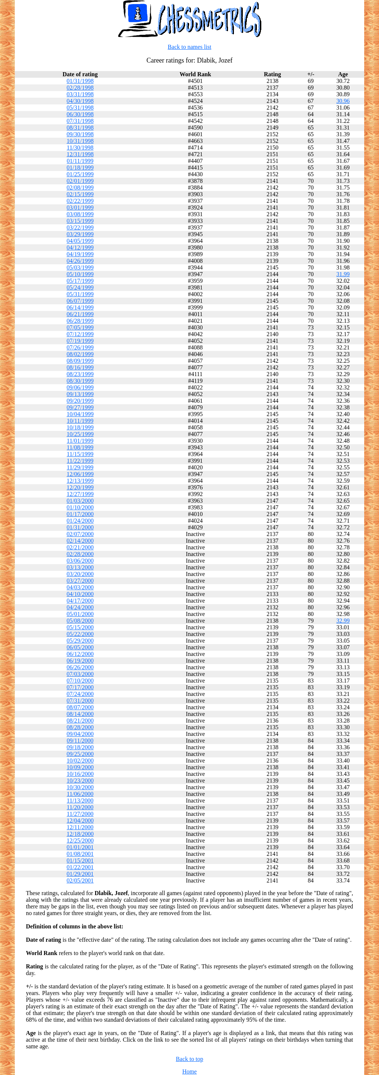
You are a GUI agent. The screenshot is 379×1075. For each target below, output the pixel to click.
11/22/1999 (80, 461)
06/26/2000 (80, 667)
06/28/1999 (80, 321)
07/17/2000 (80, 687)
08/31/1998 (80, 127)
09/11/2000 (80, 740)
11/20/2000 (80, 807)
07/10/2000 (80, 680)
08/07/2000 (80, 707)
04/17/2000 (80, 600)
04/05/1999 (80, 241)
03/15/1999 (80, 221)
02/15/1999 (80, 194)
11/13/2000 (80, 800)
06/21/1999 (80, 314)
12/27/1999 (80, 494)
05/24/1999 (80, 287)
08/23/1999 (80, 374)
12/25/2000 (80, 840)
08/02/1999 (80, 354)
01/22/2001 (80, 867)
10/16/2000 (80, 774)
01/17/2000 (80, 514)
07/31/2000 (80, 700)
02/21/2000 (80, 547)
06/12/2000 (80, 654)
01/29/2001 (80, 874)
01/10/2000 (80, 507)
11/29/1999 (80, 467)
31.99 (343, 274)
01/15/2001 (80, 860)
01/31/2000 (80, 527)
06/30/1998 (80, 114)
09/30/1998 (80, 134)
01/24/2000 (80, 521)
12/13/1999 (80, 481)
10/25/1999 (80, 434)
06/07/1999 (80, 301)
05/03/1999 (80, 267)
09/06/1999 (80, 387)
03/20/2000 (80, 574)
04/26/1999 (80, 261)
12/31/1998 (80, 154)
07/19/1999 (80, 341)
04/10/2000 (80, 594)
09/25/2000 (80, 754)
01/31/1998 (80, 81)
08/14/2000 (80, 714)
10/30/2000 (80, 787)
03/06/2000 (80, 560)
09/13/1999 (80, 394)
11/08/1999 (80, 447)
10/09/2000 (80, 767)
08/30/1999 (80, 381)
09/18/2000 (80, 747)
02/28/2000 (80, 554)
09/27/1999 (80, 407)
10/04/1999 (80, 414)
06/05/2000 (80, 647)
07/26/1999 (80, 347)
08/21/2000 (80, 720)
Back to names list (189, 47)
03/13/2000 (80, 567)
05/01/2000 (80, 614)
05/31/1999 (80, 294)
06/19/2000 (80, 660)
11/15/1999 (80, 454)
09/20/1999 (80, 401)
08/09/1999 (80, 361)
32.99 (343, 620)
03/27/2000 (80, 580)
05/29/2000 (80, 640)
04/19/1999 (80, 254)
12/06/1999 (80, 474)
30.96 (343, 101)
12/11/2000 (80, 827)
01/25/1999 (80, 174)
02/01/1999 (80, 181)
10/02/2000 (80, 760)
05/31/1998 (80, 107)
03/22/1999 (80, 227)
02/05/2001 (80, 880)
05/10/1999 (80, 274)
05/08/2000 (80, 620)
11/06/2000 (80, 794)
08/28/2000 (80, 727)
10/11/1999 (80, 421)
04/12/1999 (80, 247)
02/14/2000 (80, 541)
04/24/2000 (80, 607)
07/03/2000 (80, 674)
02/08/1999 (80, 187)
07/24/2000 (80, 694)
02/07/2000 (80, 534)
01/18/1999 (80, 167)
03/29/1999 (80, 234)
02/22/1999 (80, 201)
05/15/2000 (80, 627)
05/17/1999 (80, 281)
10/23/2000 (80, 780)
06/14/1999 (80, 307)
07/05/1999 (80, 327)
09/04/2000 (80, 734)
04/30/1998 (80, 101)
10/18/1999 (80, 427)
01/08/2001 (80, 854)
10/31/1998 (80, 141)
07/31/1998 (80, 121)
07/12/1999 (80, 334)
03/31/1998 (80, 94)
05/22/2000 (80, 634)
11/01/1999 (80, 441)
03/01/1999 (80, 207)
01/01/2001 (80, 847)
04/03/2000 (80, 587)
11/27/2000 (80, 814)
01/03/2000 (80, 501)
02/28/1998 (80, 87)
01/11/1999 (80, 161)
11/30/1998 (80, 147)
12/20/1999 (80, 487)
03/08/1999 (80, 214)
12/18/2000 (80, 834)
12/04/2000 (80, 820)
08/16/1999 (80, 367)
